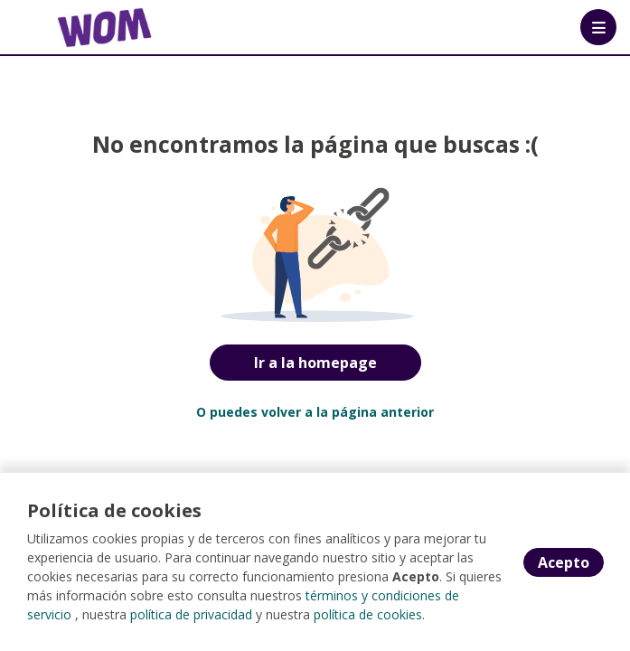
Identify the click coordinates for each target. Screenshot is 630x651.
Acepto (563, 562)
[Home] (78, 27)
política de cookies (368, 614)
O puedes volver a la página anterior (315, 411)
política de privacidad (191, 614)
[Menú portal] (598, 27)
